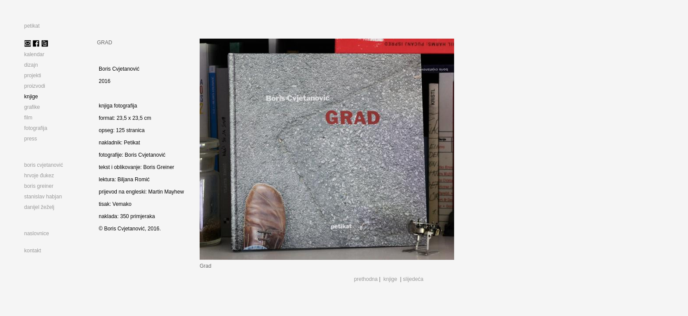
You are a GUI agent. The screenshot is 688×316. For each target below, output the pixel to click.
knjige (390, 279)
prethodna (366, 279)
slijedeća (413, 279)
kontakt (32, 251)
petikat (31, 26)
